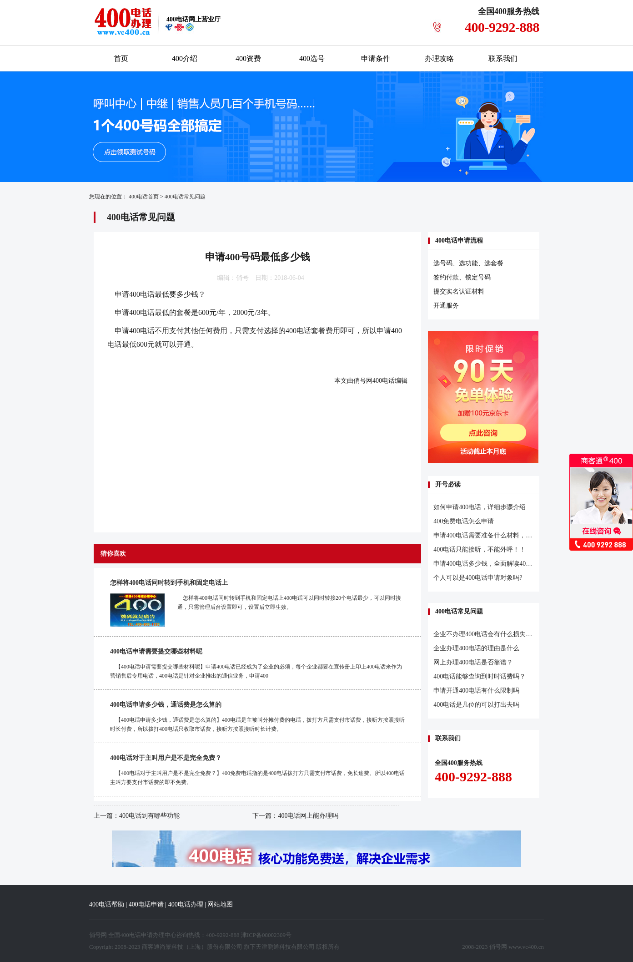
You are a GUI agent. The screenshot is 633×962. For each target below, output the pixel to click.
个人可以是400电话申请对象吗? (477, 577)
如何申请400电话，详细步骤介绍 (479, 507)
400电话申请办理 (142, 935)
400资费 (248, 58)
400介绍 (184, 58)
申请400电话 (135, 294)
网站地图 (220, 904)
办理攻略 (439, 58)
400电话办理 (185, 904)
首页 (121, 58)
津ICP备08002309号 (266, 935)
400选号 (312, 58)
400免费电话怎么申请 (463, 521)
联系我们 (502, 58)
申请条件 (375, 58)
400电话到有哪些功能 (149, 815)
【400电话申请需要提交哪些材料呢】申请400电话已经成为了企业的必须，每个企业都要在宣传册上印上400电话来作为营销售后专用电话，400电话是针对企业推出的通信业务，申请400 (256, 671)
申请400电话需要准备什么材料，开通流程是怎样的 (505, 535)
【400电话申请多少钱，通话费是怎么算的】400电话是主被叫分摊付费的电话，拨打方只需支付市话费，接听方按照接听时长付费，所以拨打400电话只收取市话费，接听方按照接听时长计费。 (257, 724)
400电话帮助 (106, 904)
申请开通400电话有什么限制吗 (476, 690)
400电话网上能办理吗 (308, 815)
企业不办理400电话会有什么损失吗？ (485, 634)
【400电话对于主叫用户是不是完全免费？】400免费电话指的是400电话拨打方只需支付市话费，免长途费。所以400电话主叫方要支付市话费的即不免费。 (257, 777)
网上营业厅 (193, 19)
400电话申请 (146, 904)
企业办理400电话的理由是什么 (476, 648)
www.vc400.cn (526, 946)
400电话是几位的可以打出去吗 (476, 704)
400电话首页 (144, 196)
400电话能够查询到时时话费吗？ (479, 676)
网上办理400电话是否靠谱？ (473, 662)
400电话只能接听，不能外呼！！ (479, 549)
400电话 (383, 380)
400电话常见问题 (185, 196)
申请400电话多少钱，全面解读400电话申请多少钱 (503, 563)
